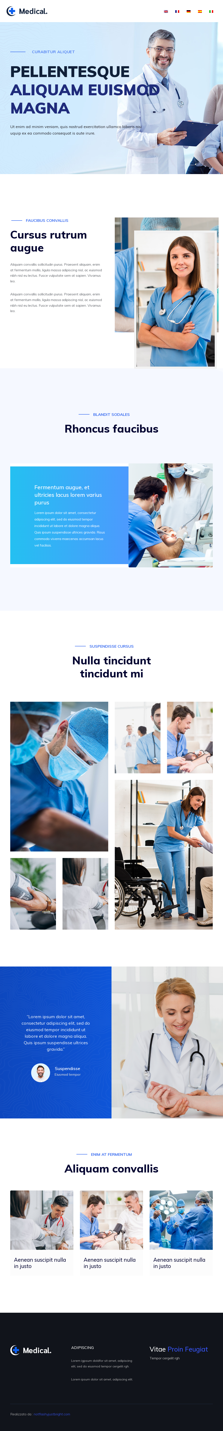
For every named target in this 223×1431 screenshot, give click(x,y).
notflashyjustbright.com (52, 1414)
